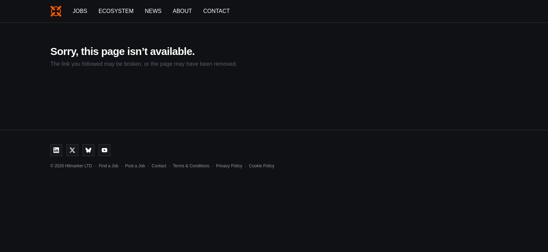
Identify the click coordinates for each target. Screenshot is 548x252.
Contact (216, 11)
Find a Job (108, 165)
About (182, 11)
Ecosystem (116, 11)
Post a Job (135, 165)
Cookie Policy (261, 165)
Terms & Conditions (191, 165)
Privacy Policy (229, 165)
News (153, 11)
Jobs (80, 11)
